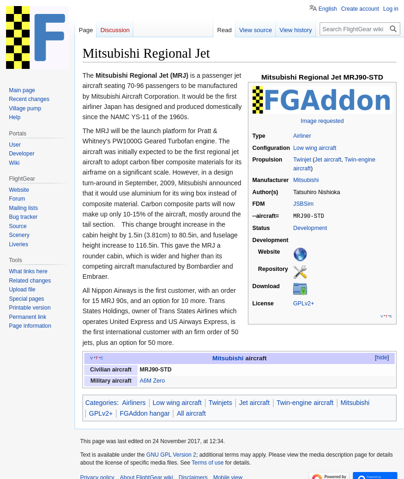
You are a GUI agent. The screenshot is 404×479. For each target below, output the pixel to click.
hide (382, 347)
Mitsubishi (306, 180)
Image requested (322, 121)
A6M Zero (152, 370)
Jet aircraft (328, 159)
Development (310, 227)
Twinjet (302, 159)
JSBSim (303, 204)
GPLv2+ (303, 303)
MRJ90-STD (155, 359)
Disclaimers (192, 467)
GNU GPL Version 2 (171, 444)
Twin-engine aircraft (305, 392)
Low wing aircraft (314, 148)
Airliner (302, 136)
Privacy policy (97, 467)
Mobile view (227, 467)
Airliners (134, 392)
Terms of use (208, 452)
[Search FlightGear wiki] (360, 28)
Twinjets (221, 392)
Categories (101, 392)
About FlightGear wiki (146, 467)
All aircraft (191, 402)
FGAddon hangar (145, 402)
